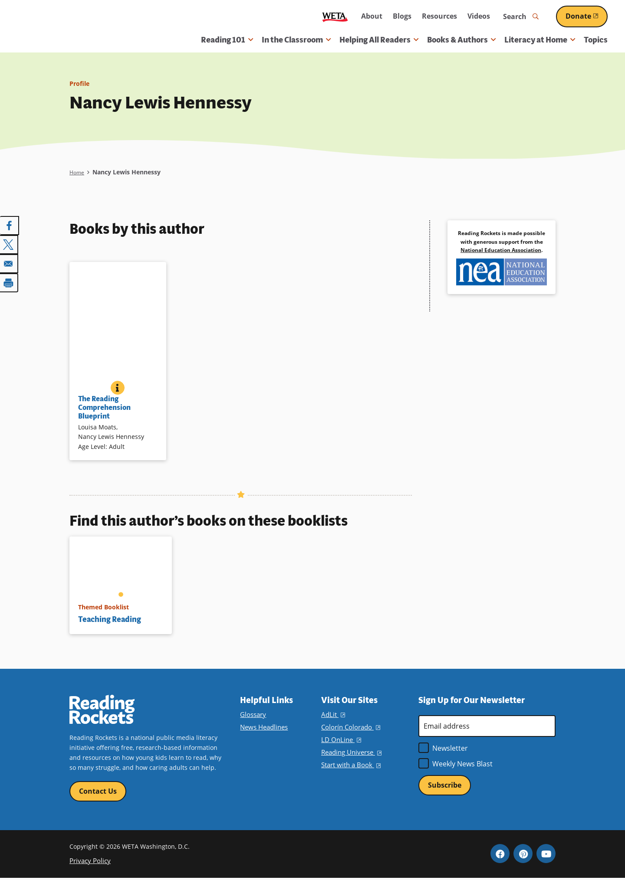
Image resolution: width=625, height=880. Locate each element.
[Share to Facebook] (9, 225)
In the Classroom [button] (296, 40)
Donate (587, 16)
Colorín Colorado (349, 727)
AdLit (332, 714)
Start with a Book (349, 765)
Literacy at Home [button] (539, 40)
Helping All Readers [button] (378, 40)
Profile (80, 83)
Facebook (500, 855)
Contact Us (98, 791)
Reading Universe (350, 752)
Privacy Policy (88, 862)
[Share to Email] (9, 262)
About (371, 16)
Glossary (252, 714)
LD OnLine (340, 740)
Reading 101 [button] (227, 40)
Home (77, 172)
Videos (478, 16)
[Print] (9, 280)
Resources (439, 16)
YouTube (546, 855)
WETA (335, 16)
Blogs (402, 16)
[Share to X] (9, 243)
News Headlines (263, 727)
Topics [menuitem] (596, 40)
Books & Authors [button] (461, 40)
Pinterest (523, 855)
